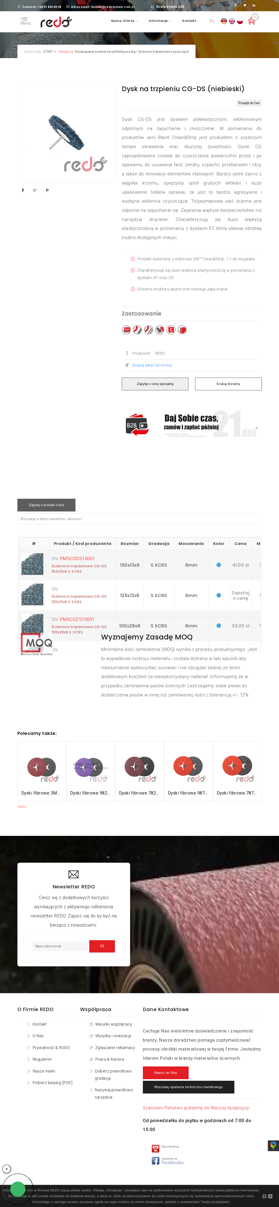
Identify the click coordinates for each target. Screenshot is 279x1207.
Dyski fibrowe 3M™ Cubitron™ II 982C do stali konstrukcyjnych (41, 793)
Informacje (159, 21)
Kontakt (189, 21)
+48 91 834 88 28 (49, 6)
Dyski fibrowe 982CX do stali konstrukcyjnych (90, 793)
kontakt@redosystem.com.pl (113, 6)
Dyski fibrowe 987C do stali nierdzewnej (188, 793)
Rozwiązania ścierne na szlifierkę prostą (105, 51)
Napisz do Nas (165, 1073)
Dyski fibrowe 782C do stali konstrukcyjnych (139, 793)
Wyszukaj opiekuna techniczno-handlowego (188, 1087)
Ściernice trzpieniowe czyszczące (163, 51)
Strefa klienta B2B (167, 6)
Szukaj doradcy (228, 384)
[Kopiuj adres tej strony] (152, 365)
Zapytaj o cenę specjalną (155, 384)
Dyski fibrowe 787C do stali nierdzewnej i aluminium (237, 793)
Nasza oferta (123, 21)
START (48, 51)
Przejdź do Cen (249, 103)
